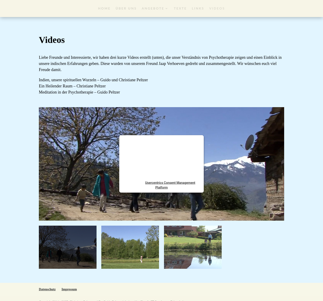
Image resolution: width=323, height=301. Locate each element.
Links (198, 8)
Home (104, 8)
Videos (217, 8)
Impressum (69, 289)
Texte (180, 8)
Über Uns (126, 8)
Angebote (153, 8)
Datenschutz (47, 289)
